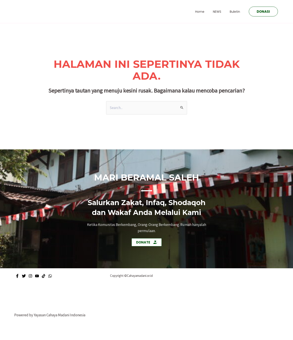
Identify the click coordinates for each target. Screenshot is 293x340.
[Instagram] (30, 276)
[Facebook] (17, 276)
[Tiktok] (44, 276)
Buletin (236, 11)
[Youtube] (37, 276)
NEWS (221, 11)
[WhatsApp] (50, 276)
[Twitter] (24, 276)
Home (206, 11)
